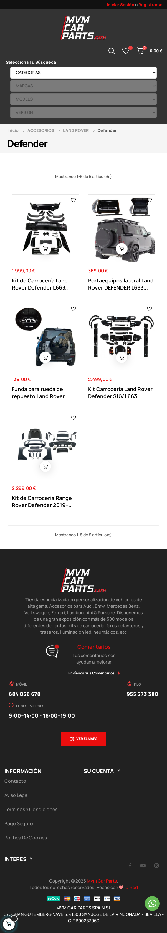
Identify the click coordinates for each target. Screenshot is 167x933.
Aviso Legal (16, 795)
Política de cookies (25, 837)
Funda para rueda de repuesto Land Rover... (40, 392)
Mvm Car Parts (102, 881)
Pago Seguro (18, 823)
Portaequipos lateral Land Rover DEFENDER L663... (120, 284)
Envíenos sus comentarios (91, 673)
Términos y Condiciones (30, 809)
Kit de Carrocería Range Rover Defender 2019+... (42, 501)
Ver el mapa (86, 738)
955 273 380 (142, 693)
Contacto (15, 781)
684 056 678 (24, 693)
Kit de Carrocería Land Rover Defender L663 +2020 (40, 284)
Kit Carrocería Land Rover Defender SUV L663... (120, 392)
